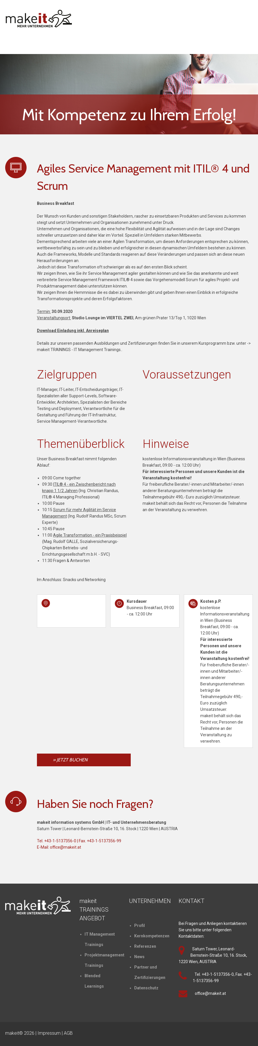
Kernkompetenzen (151, 936)
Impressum (49, 1033)
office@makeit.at (65, 847)
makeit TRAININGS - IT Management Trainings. (79, 349)
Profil (139, 925)
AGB (68, 1033)
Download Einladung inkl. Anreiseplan (73, 330)
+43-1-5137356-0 (60, 841)
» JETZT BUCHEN (70, 760)
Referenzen (145, 946)
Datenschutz (146, 988)
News (139, 956)
